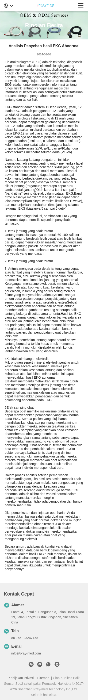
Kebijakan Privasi (21, 678)
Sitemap (43, 678)
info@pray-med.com (26, 653)
